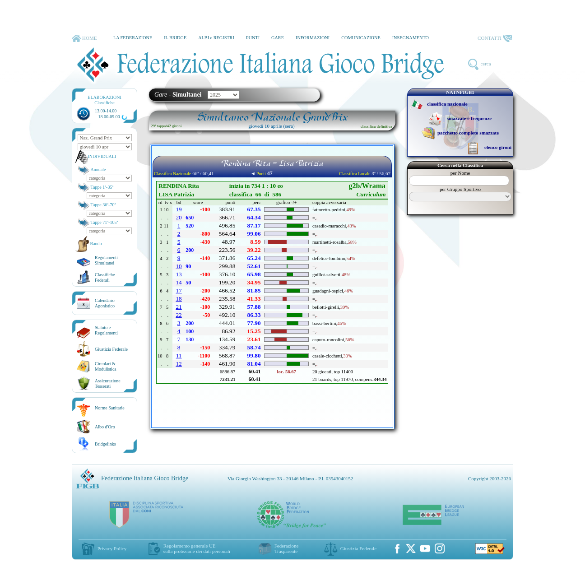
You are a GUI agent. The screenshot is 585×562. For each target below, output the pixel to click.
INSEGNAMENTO (410, 37)
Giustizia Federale (111, 349)
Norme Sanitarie (110, 407)
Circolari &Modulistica (105, 366)
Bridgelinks (105, 443)
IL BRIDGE (175, 37)
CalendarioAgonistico (105, 303)
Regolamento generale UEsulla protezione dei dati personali (196, 548)
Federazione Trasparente (286, 548)
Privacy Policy (112, 548)
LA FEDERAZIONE (132, 37)
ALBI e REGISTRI (216, 37)
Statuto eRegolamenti (106, 330)
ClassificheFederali (105, 277)
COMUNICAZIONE (361, 37)
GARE (277, 37)
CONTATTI (495, 38)
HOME (84, 38)
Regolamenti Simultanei (106, 260)
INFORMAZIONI (313, 37)
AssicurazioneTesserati (108, 383)
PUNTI (253, 37)
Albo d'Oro (105, 426)
